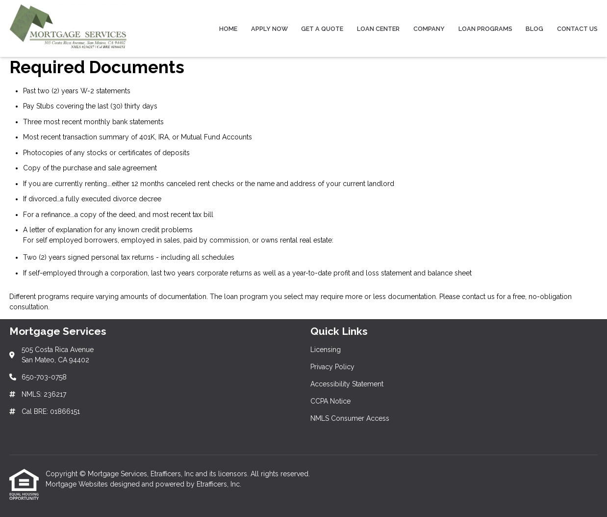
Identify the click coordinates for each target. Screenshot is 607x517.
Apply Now (269, 28)
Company (429, 28)
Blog (534, 28)
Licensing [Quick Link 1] (325, 350)
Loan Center (378, 28)
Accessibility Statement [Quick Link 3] (346, 384)
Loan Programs (485, 28)
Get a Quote (322, 28)
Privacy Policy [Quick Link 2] (332, 367)
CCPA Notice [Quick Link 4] (330, 401)
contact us (478, 296)
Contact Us (577, 28)
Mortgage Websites (78, 484)
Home (228, 28)
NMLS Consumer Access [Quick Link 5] (349, 418)
